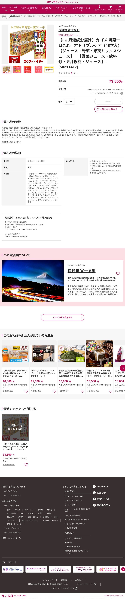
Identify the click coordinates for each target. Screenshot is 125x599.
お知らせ (99, 493)
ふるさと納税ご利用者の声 (75, 524)
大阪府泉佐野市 (93, 391)
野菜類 (49, 510)
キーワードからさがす (12, 495)
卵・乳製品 (11, 513)
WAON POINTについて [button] (121, 93)
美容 (55, 517)
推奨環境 (64, 580)
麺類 (49, 513)
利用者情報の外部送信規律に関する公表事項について (48, 584)
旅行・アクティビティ (30, 520)
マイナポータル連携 (72, 547)
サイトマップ (48, 580)
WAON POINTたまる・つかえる (77, 520)
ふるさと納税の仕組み (73, 501)
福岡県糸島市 (8, 391)
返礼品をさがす (47, 9)
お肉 (9, 510)
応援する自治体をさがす (29, 9)
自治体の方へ (101, 505)
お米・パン (29, 510)
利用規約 (78, 580)
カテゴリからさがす (11, 506)
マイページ (100, 486)
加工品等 (10, 517)
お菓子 (40, 513)
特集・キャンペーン (62, 9)
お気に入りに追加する (106, 109)
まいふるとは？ (71, 505)
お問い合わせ (101, 499)
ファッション (12, 520)
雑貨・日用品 (33, 517)
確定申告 (68, 542)
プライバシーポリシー (84, 584)
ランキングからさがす (12, 528)
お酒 (22, 513)
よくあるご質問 (71, 528)
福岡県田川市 (64, 391)
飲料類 (30, 513)
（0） (75, 73)
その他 (19, 524)
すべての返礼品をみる (62, 317)
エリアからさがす (11, 491)
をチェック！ (61, 2)
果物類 (40, 510)
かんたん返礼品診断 (72, 515)
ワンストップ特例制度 (73, 538)
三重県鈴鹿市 (36, 391)
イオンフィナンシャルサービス (62, 588)
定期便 (9, 524)
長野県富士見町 (9, 465)
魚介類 (17, 510)
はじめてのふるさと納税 (74, 496)
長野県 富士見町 (68, 30)
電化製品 (46, 517)
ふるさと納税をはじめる (81, 9)
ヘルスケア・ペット (50, 520)
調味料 (21, 517)
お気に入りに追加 (118, 273)
